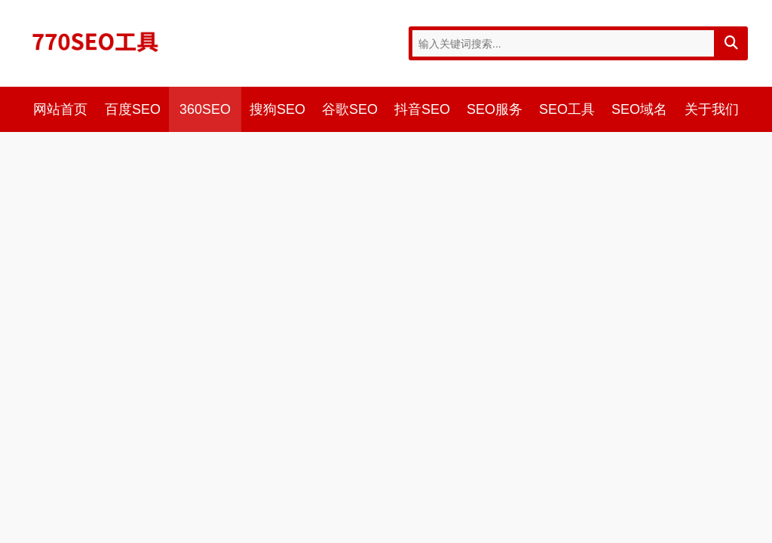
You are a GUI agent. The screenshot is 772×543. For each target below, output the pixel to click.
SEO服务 (494, 109)
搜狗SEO (277, 109)
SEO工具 (567, 109)
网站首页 (60, 109)
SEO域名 (639, 109)
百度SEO (133, 109)
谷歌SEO (350, 109)
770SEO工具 (95, 41)
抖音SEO (422, 109)
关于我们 (712, 109)
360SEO (205, 109)
